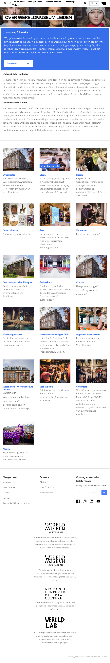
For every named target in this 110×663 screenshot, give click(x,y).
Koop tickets (9, 487)
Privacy (6, 498)
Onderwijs (70, 1)
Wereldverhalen (53, 1)
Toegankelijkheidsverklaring (17, 503)
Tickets (15, 5)
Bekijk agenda (46, 493)
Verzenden (104, 492)
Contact (7, 482)
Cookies (6, 493)
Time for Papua (47, 487)
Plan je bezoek (35, 1)
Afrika (43, 482)
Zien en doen (18, 1)
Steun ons (12, 63)
